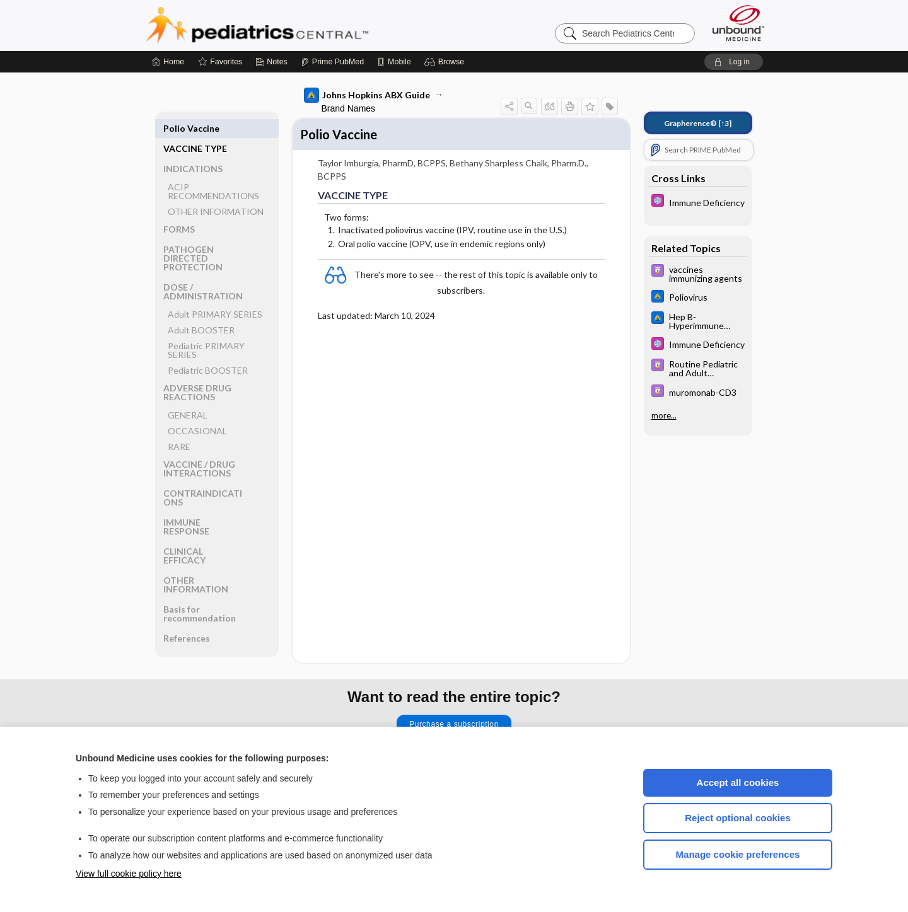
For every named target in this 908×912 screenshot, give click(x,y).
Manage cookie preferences (738, 854)
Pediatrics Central (302, 25)
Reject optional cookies (738, 817)
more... (664, 415)
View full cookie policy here (129, 874)
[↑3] (697, 123)
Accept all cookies (738, 782)
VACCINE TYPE (195, 128)
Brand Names (349, 108)
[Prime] (332, 61)
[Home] (168, 61)
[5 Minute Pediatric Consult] (698, 202)
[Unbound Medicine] (738, 23)
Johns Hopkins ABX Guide (367, 95)
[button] (446, 61)
